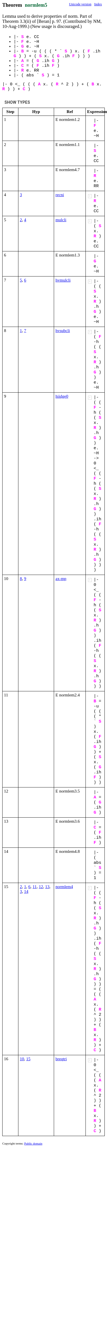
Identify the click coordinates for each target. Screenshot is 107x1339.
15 (28, 1059)
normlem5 (36, 5)
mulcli (60, 220)
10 (22, 1059)
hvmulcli (62, 280)
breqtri (61, 1059)
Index (98, 4)
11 (35, 886)
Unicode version (80, 4)
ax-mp (60, 578)
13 (47, 886)
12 (41, 886)
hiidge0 (61, 396)
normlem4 (64, 886)
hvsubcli (62, 330)
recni (59, 194)
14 (26, 891)
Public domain (33, 1143)
